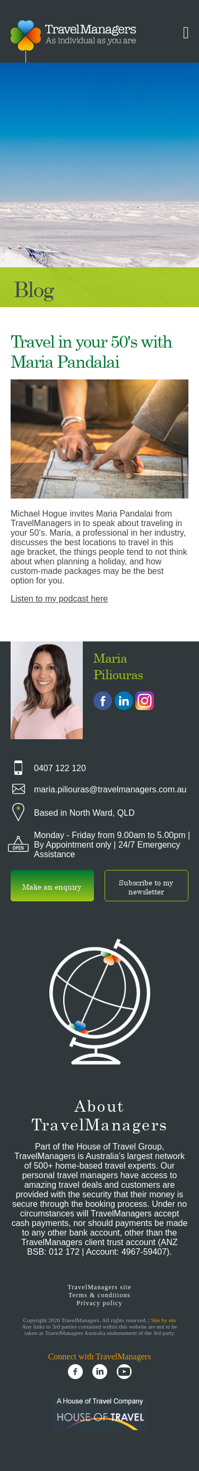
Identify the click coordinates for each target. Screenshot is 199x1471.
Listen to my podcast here (59, 598)
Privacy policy (99, 1303)
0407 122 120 (60, 768)
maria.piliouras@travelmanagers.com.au (110, 789)
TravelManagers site (99, 1287)
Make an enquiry (52, 886)
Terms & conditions (99, 1295)
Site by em (163, 1320)
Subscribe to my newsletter (146, 887)
